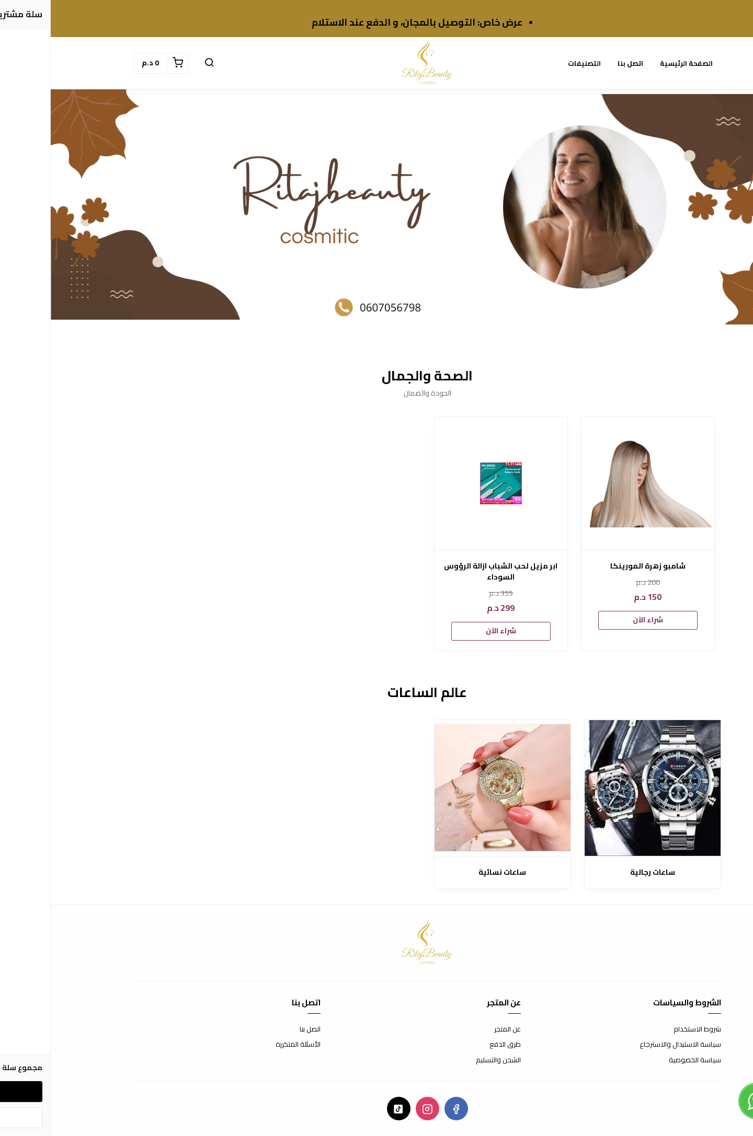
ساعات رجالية (601, 872)
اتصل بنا (579, 63)
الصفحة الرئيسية (635, 63)
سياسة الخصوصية (644, 1060)
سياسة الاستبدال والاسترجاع (629, 1044)
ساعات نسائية (451, 872)
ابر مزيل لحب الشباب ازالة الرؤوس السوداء (450, 572)
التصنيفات (533, 63)
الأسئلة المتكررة (247, 1044)
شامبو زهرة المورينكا (597, 566)
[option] (597, 534)
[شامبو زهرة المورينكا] (597, 483)
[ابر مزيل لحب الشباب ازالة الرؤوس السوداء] (450, 483)
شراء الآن (597, 620)
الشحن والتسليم (447, 1060)
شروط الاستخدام (646, 1029)
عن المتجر (456, 1029)
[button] (158, 63)
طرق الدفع (454, 1044)
